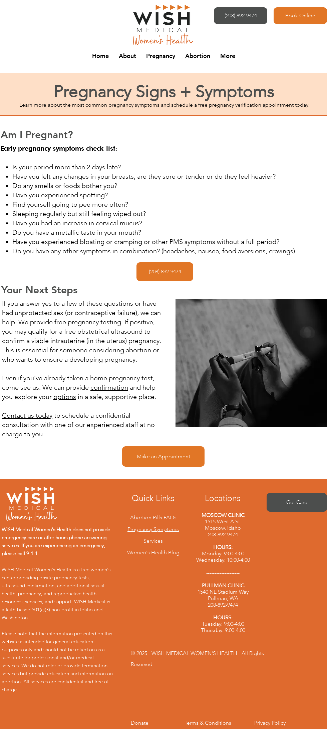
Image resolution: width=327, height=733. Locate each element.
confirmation (109, 387)
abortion (138, 350)
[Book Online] (300, 15)
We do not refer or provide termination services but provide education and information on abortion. (57, 673)
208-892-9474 (223, 534)
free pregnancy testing (87, 322)
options (64, 397)
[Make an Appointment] (163, 456)
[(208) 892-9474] (240, 15)
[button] (127, 56)
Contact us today (27, 415)
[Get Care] (297, 502)
